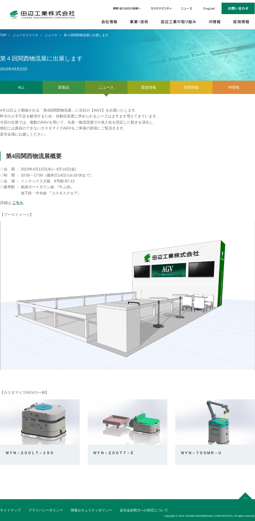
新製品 (63, 87)
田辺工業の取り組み (179, 22)
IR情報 (215, 22)
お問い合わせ (238, 8)
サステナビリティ (161, 8)
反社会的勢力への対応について (144, 510)
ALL (21, 87)
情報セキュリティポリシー (91, 510)
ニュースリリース (25, 35)
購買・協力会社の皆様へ (127, 8)
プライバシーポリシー (45, 510)
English (209, 8)
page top (245, 495)
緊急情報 (148, 87)
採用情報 (241, 22)
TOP (3, 35)
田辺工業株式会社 (42, 14)
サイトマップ (10, 510)
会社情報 (109, 22)
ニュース (186, 8)
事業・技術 (139, 22)
